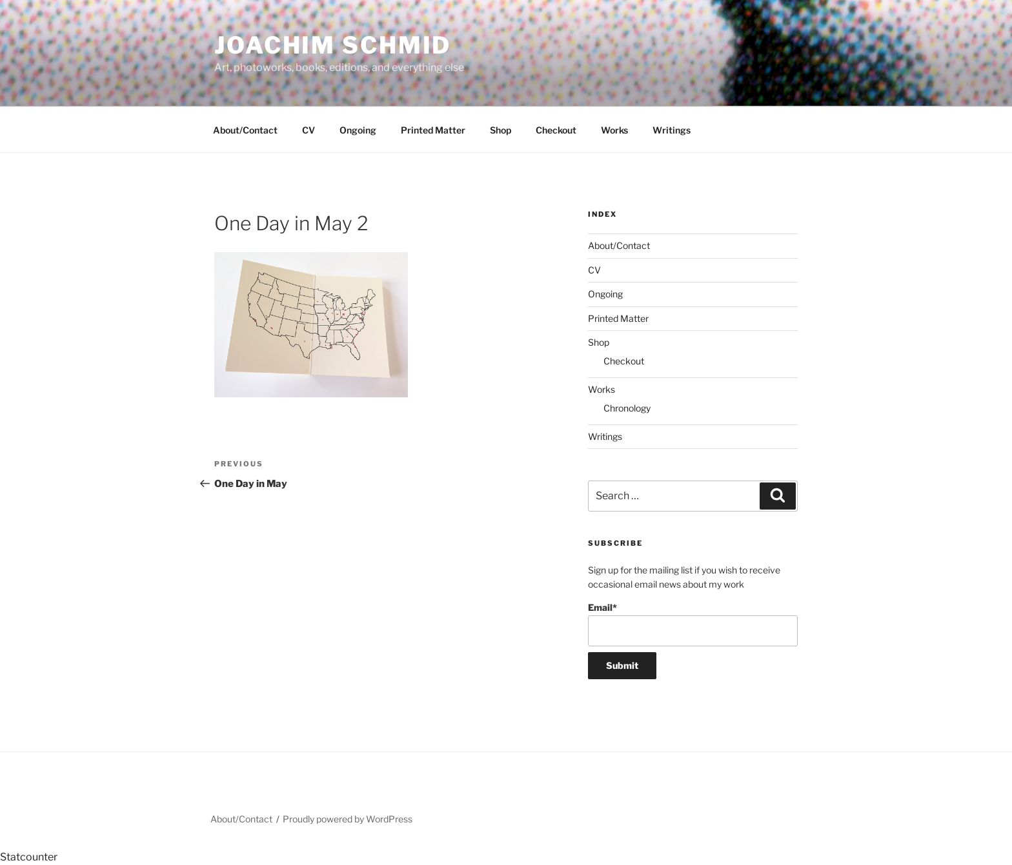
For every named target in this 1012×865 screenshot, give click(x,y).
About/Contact (245, 129)
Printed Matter (433, 129)
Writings (672, 129)
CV (308, 129)
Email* (693, 624)
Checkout (556, 129)
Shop (500, 129)
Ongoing (357, 129)
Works (614, 129)
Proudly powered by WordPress (347, 818)
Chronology (627, 408)
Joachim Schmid (332, 45)
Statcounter (28, 857)
